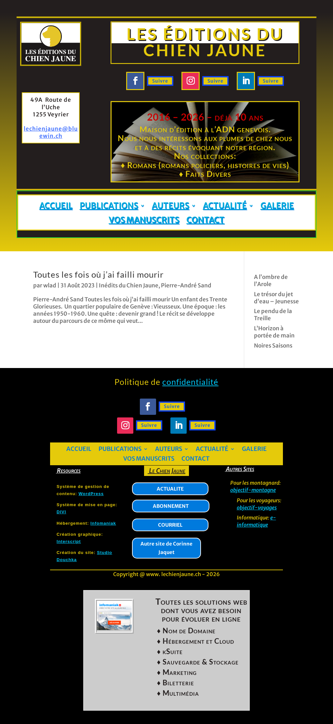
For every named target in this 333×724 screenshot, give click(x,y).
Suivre (160, 81)
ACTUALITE (170, 489)
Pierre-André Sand (186, 285)
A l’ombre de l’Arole (271, 280)
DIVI (61, 511)
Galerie (277, 206)
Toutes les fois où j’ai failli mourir (98, 274)
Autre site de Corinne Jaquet (166, 548)
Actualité (225, 206)
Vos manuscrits (144, 220)
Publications (109, 206)
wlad (49, 285)
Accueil (56, 206)
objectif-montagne (253, 490)
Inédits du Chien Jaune (128, 285)
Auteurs (170, 206)
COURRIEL (170, 525)
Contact (205, 220)
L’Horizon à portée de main (274, 332)
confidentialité (190, 382)
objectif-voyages (257, 507)
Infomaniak (103, 523)
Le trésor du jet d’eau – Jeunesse (276, 298)
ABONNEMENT (171, 506)
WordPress (91, 493)
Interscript (69, 541)
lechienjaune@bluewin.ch (51, 132)
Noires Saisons (273, 345)
